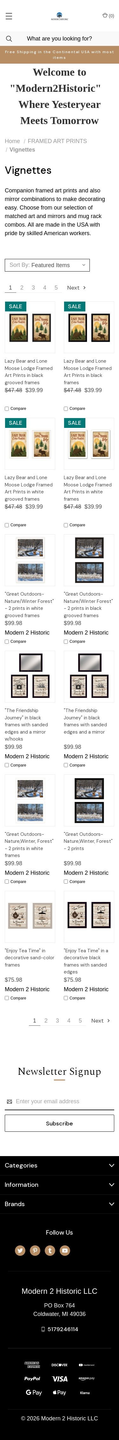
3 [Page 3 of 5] (33, 288)
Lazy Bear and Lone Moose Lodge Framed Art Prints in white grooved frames (29, 488)
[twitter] (20, 1250)
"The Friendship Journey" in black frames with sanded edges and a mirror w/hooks (26, 724)
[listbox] (59, 265)
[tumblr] (50, 1250)
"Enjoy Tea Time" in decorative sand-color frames (29, 958)
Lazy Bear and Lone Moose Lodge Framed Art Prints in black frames (88, 372)
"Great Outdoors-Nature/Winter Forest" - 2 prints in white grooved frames (29, 605)
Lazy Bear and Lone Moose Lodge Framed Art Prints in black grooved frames (29, 372)
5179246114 (63, 1329)
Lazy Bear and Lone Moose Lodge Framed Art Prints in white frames (88, 488)
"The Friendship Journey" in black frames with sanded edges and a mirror (85, 721)
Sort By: (20, 265)
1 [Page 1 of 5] (10, 288)
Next (77, 287)
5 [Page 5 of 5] (56, 288)
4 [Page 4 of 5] (44, 288)
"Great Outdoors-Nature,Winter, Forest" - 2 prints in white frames (29, 845)
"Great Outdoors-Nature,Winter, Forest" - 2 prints (88, 841)
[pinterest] (35, 1250)
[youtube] (65, 1250)
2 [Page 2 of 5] (21, 288)
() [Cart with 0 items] (108, 15)
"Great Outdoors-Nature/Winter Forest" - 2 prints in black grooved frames (88, 605)
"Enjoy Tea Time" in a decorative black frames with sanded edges (86, 961)
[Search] (6, 39)
